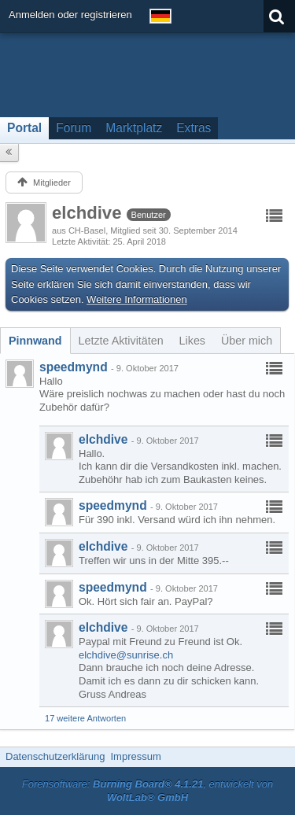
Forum (73, 128)
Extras (193, 128)
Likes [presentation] (192, 340)
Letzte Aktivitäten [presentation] (121, 340)
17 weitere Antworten (85, 718)
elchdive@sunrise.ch (126, 655)
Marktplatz (133, 128)
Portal (24, 128)
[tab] (35, 340)
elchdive (103, 439)
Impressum (135, 756)
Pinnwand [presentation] (35, 340)
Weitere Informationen (137, 299)
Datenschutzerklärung (55, 756)
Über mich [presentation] (246, 340)
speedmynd (73, 367)
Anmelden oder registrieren (70, 14)
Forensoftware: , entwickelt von (148, 790)
